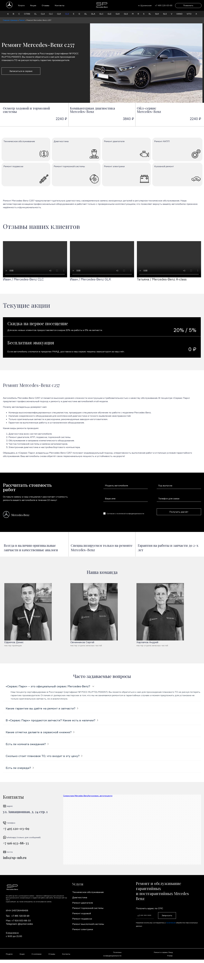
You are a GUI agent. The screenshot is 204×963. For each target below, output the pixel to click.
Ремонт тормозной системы (87, 908)
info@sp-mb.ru (14, 857)
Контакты (59, 5)
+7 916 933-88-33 (16, 843)
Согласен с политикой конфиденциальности (125, 513)
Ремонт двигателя (82, 902)
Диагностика (79, 897)
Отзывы (45, 5)
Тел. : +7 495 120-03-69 (17, 916)
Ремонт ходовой (81, 913)
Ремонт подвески (82, 918)
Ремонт (22, 20)
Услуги (21, 5)
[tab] (102, 686)
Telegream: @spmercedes (19, 923)
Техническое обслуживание (88, 892)
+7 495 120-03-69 (16, 828)
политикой (170, 923)
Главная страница (10, 20)
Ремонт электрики (82, 929)
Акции (33, 5)
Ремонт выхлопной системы (88, 924)
